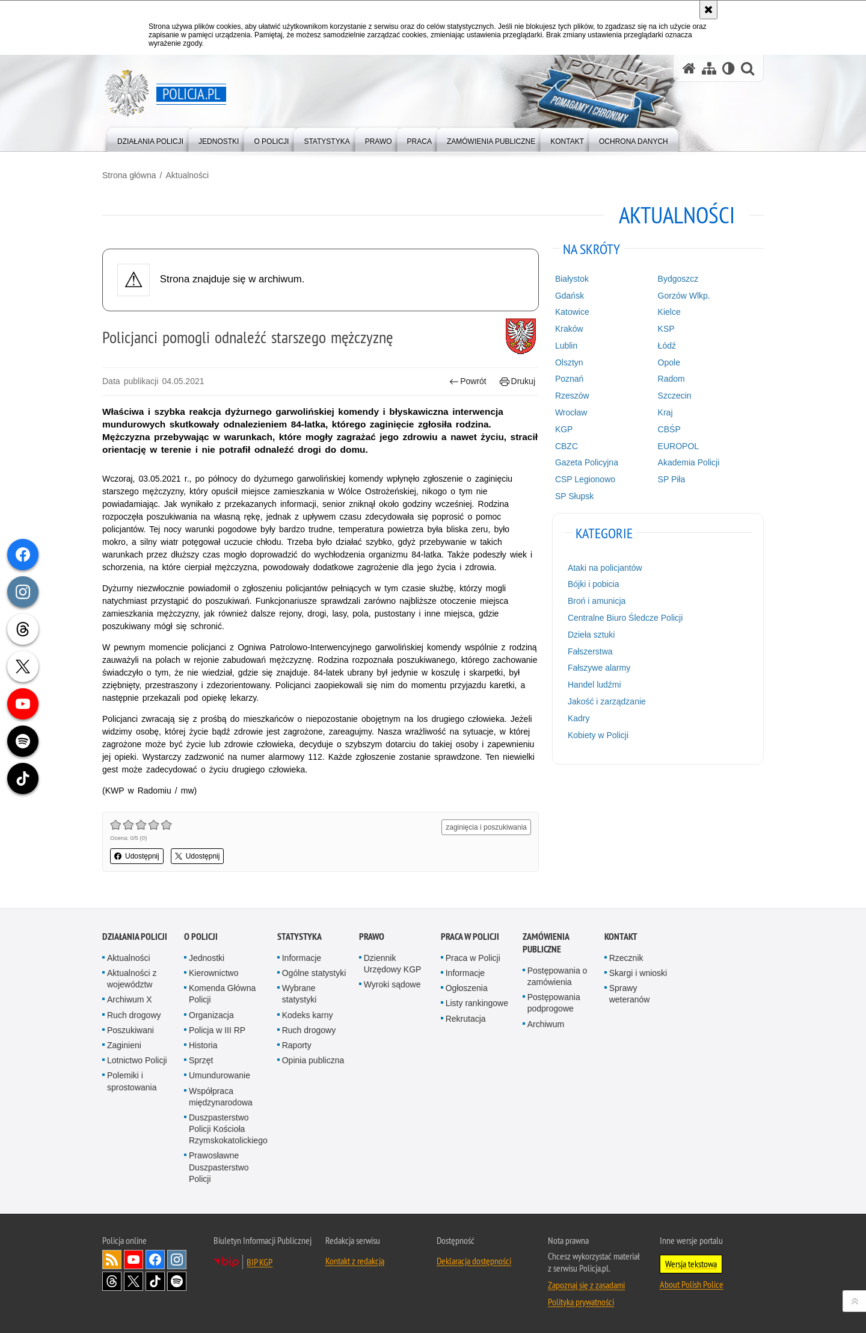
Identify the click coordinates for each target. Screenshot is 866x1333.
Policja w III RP (217, 1030)
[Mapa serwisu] (709, 68)
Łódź (667, 345)
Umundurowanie (219, 1075)
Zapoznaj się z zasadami (586, 1285)
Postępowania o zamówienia (557, 976)
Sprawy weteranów (629, 993)
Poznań (569, 379)
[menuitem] (150, 139)
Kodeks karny (307, 1015)
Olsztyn (569, 362)
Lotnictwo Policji (137, 1060)
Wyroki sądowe (392, 984)
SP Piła (672, 479)
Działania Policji (134, 936)
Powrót (468, 381)
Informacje (301, 958)
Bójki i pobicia (593, 584)
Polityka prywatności (581, 1302)
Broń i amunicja (597, 601)
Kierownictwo (213, 973)
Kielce (669, 312)
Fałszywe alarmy (599, 668)
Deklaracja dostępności (474, 1261)
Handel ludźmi (594, 684)
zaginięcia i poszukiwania (486, 827)
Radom (671, 379)
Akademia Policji (689, 462)
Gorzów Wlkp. (684, 295)
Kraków (569, 329)
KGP (564, 429)
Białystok (572, 279)
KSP (666, 329)
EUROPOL (678, 446)
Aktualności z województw (131, 978)
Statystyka (299, 936)
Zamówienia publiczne (546, 942)
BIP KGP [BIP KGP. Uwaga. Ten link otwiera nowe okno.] (259, 1262)
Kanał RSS (111, 1259)
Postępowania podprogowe (553, 1002)
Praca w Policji (470, 936)
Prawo (371, 936)
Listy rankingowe (477, 1003)
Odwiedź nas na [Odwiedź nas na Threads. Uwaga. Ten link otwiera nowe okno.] (111, 1281)
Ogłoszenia (467, 988)
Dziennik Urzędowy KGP (393, 963)
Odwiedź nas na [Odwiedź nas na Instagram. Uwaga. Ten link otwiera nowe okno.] (176, 1259)
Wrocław (571, 412)
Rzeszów (572, 395)
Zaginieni (124, 1045)
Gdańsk (569, 295)
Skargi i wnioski (638, 973)
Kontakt (620, 936)
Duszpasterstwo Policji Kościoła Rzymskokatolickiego (228, 1129)
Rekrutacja (466, 1019)
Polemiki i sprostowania (132, 1081)
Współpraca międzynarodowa (221, 1096)
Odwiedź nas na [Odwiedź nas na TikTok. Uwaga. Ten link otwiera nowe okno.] (155, 1281)
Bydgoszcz (678, 279)
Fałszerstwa (590, 651)
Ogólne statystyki (314, 973)
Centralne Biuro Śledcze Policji (625, 618)
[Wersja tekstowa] (728, 68)
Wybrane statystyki (299, 993)
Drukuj (517, 381)
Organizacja (211, 1015)
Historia (203, 1045)
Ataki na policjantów (605, 568)
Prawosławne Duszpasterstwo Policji (219, 1167)
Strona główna (129, 175)
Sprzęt (201, 1060)
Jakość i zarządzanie (607, 701)
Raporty (297, 1045)
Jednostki (206, 958)
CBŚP (669, 429)
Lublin (566, 345)
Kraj (665, 412)
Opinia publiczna (313, 1060)
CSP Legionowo (585, 479)
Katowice (572, 312)
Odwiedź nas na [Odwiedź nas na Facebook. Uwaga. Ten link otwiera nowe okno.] (155, 1259)
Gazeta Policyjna (586, 462)
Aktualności (187, 175)
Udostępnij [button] (136, 856)
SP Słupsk (574, 496)
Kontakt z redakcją (354, 1261)
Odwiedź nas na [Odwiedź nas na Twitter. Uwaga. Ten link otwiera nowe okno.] (133, 1281)
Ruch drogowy (134, 1015)
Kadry (579, 718)
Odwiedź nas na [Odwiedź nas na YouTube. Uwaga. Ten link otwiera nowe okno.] (133, 1259)
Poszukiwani (130, 1030)
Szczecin (675, 395)
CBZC (566, 446)
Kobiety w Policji (598, 735)
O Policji (201, 936)
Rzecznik (626, 958)
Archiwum (545, 1024)
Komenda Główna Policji (222, 993)
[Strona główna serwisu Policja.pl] (689, 68)
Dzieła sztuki (591, 634)
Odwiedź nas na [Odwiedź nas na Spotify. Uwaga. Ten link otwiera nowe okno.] (176, 1281)
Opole (669, 362)
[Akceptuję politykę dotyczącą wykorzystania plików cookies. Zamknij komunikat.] (708, 9)
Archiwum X (129, 999)
